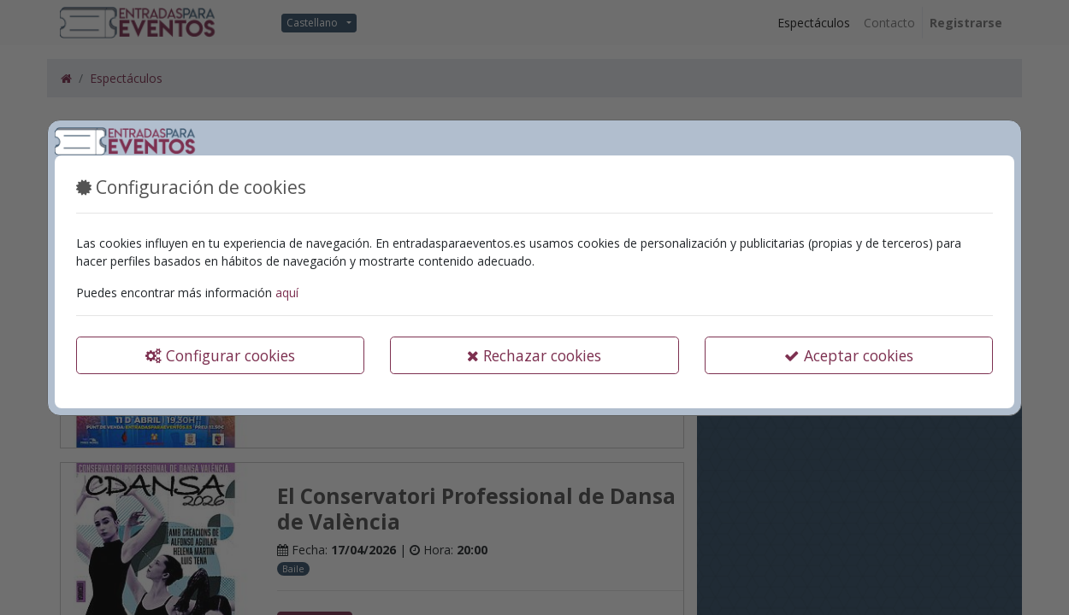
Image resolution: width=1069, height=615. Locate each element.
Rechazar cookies (534, 355)
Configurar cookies (220, 355)
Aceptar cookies (848, 355)
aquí (286, 292)
